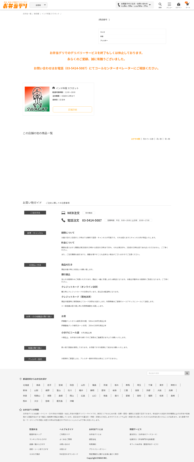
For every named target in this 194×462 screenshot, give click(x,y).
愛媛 (128, 395)
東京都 (36, 13)
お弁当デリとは (95, 434)
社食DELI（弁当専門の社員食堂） (143, 439)
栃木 (117, 384)
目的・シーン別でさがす (38, 449)
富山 (59, 390)
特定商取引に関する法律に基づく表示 (104, 454)
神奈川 (174, 384)
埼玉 (139, 384)
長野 (47, 390)
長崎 (173, 395)
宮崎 (47, 400)
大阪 (159, 390)
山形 (83, 384)
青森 (38, 384)
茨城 (105, 384)
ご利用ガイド (65, 434)
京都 (148, 390)
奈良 (25, 395)
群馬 (128, 384)
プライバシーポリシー (97, 449)
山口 (94, 395)
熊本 (25, 400)
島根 (61, 395)
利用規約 (92, 444)
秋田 (72, 384)
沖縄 (72, 400)
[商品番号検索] (166, 373)
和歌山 (37, 395)
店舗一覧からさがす (37, 444)
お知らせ (63, 449)
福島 (94, 384)
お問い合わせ (65, 444)
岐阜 (115, 390)
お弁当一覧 (27, 13)
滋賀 (137, 390)
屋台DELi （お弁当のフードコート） (144, 434)
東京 (161, 384)
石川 (70, 390)
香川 (117, 395)
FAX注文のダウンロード (69, 454)
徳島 (105, 395)
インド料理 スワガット (51, 13)
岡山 (72, 395)
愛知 (103, 390)
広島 (83, 395)
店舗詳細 (72, 109)
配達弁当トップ (35, 434)
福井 (81, 390)
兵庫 (171, 390)
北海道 (26, 384)
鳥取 (49, 395)
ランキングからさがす (38, 439)
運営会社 (92, 439)
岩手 (49, 384)
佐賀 (161, 395)
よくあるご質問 (66, 439)
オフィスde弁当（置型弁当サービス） (144, 444)
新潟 (25, 390)
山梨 (36, 390)
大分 (36, 400)
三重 (126, 390)
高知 (139, 395)
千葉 (150, 384)
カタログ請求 (34, 454)
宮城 (61, 384)
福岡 (150, 395)
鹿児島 (60, 400)
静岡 (92, 390)
